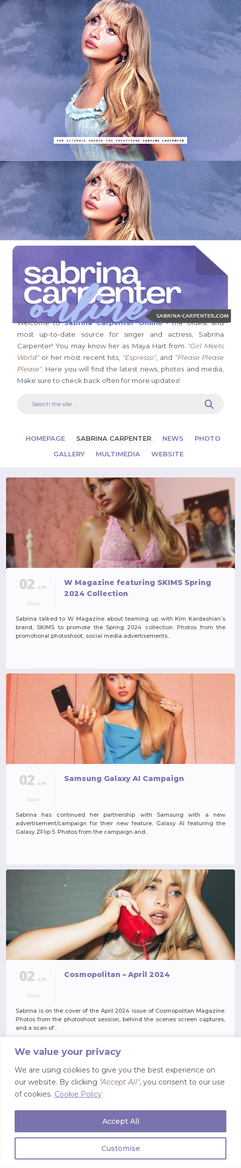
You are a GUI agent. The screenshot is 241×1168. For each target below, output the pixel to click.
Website (167, 454)
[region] (120, 1102)
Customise (120, 1148)
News (174, 438)
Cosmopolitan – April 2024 (117, 974)
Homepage (46, 438)
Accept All (120, 1121)
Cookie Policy (78, 1094)
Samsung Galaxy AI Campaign (124, 778)
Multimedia (119, 454)
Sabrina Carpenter (114, 438)
